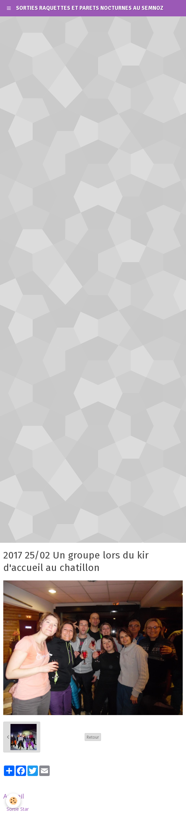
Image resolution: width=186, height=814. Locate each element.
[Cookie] (13, 800)
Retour (93, 737)
